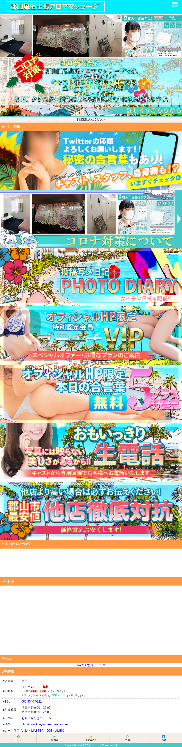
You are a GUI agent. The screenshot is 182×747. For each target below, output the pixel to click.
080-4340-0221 (31, 701)
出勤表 (54, 738)
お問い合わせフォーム (36, 718)
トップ (18, 738)
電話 (164, 738)
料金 (127, 738)
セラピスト (91, 738)
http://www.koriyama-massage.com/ (45, 724)
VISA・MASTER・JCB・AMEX (42, 730)
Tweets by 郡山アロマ (91, 665)
